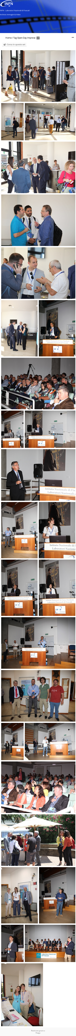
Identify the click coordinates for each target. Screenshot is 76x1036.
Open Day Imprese (26, 37)
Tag (15, 37)
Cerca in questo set (16, 44)
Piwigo (38, 1033)
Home (8, 37)
